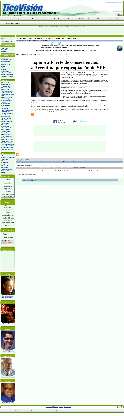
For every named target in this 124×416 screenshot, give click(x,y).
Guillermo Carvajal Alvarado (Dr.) (7, 110)
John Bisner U (6, 120)
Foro (3, 164)
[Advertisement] (29, 31)
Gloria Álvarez (6, 105)
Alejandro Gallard (7, 83)
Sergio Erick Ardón (7, 139)
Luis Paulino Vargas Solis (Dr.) (6, 127)
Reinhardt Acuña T (7, 134)
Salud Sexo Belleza (7, 74)
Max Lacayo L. (6, 129)
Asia (3, 66)
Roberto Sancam (7, 136)
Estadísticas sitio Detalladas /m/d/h (6, 40)
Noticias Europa (32, 36)
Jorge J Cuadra (6, 118)
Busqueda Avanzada (118, 10)
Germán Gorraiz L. (7, 103)
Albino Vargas (6, 84)
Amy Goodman (6, 86)
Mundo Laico (6, 131)
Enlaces (4, 161)
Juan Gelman (6, 123)
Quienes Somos (7, 166)
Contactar (115, 2)
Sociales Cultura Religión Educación (7, 143)
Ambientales (5, 71)
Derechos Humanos (8, 94)
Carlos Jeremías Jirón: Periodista (6, 91)
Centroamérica (6, 59)
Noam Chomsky (7, 133)
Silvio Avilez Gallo (7, 141)
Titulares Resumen (7, 76)
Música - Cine (6, 170)
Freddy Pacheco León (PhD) (6, 98)
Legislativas (5, 50)
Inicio (3, 38)
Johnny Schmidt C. (7, 121)
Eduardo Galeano (7, 96)
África (4, 68)
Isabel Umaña (6, 115)
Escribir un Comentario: (29, 180)
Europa (4, 69)
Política (4, 172)
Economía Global (7, 73)
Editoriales (5, 159)
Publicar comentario (79, 167)
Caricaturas (5, 156)
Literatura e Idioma (7, 169)
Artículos (23, 36)
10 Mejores (5, 167)
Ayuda (120, 2)
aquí (11, 196)
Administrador (72, 161)
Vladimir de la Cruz (7, 147)
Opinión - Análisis (7, 149)
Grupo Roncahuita (7, 113)
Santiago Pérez (6, 138)
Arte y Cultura (6, 89)
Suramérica (5, 63)
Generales (5, 48)
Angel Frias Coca (7, 88)
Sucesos (4, 51)
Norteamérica (6, 61)
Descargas (5, 162)
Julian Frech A (6, 125)
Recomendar (67, 407)
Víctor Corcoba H (7, 146)
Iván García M (6, 116)
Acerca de (109, 2)
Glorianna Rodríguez (4, 107)
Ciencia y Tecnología (8, 157)
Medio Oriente (6, 64)
